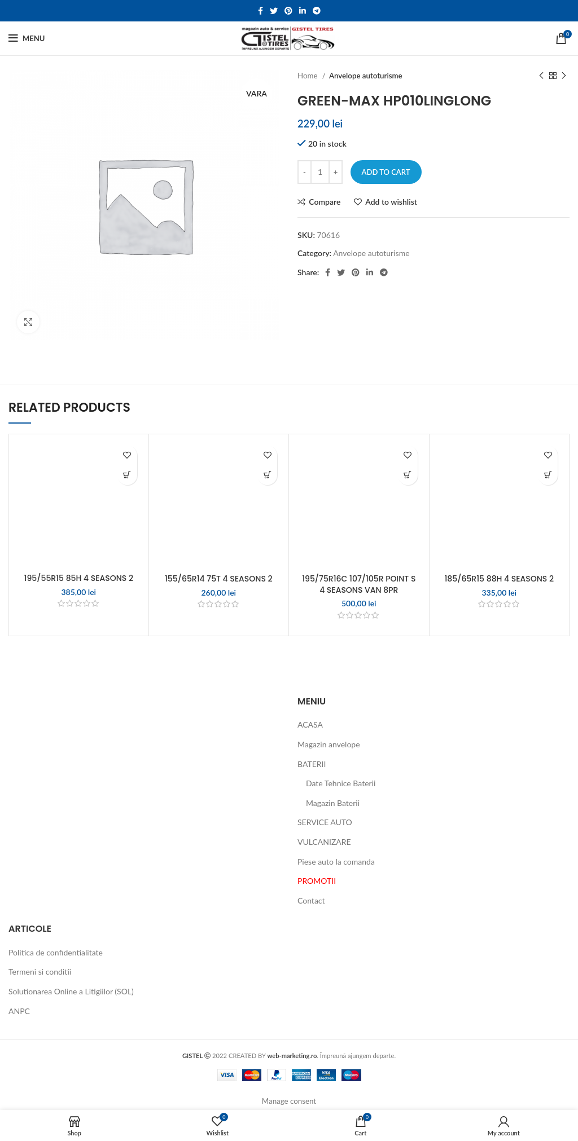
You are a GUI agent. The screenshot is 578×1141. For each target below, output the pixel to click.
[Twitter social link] (273, 10)
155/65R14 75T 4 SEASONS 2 (219, 578)
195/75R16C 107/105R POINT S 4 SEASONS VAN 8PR (358, 584)
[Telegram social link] (316, 10)
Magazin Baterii (333, 803)
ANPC (19, 1011)
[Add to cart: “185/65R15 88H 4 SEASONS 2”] (548, 475)
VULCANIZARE (324, 842)
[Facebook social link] (260, 10)
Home (308, 75)
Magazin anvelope (328, 744)
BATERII (311, 764)
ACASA (310, 724)
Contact (311, 900)
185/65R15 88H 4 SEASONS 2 (499, 578)
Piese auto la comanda (336, 861)
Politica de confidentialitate (55, 952)
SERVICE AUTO (324, 822)
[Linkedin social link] (302, 10)
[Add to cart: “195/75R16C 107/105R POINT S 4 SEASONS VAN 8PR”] (408, 475)
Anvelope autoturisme (365, 75)
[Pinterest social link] (288, 10)
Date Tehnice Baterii (340, 783)
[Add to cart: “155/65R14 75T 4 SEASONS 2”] (267, 475)
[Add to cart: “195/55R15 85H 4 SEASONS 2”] (127, 475)
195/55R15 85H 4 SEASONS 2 (79, 578)
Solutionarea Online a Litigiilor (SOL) (71, 991)
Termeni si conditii (39, 971)
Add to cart (386, 172)
